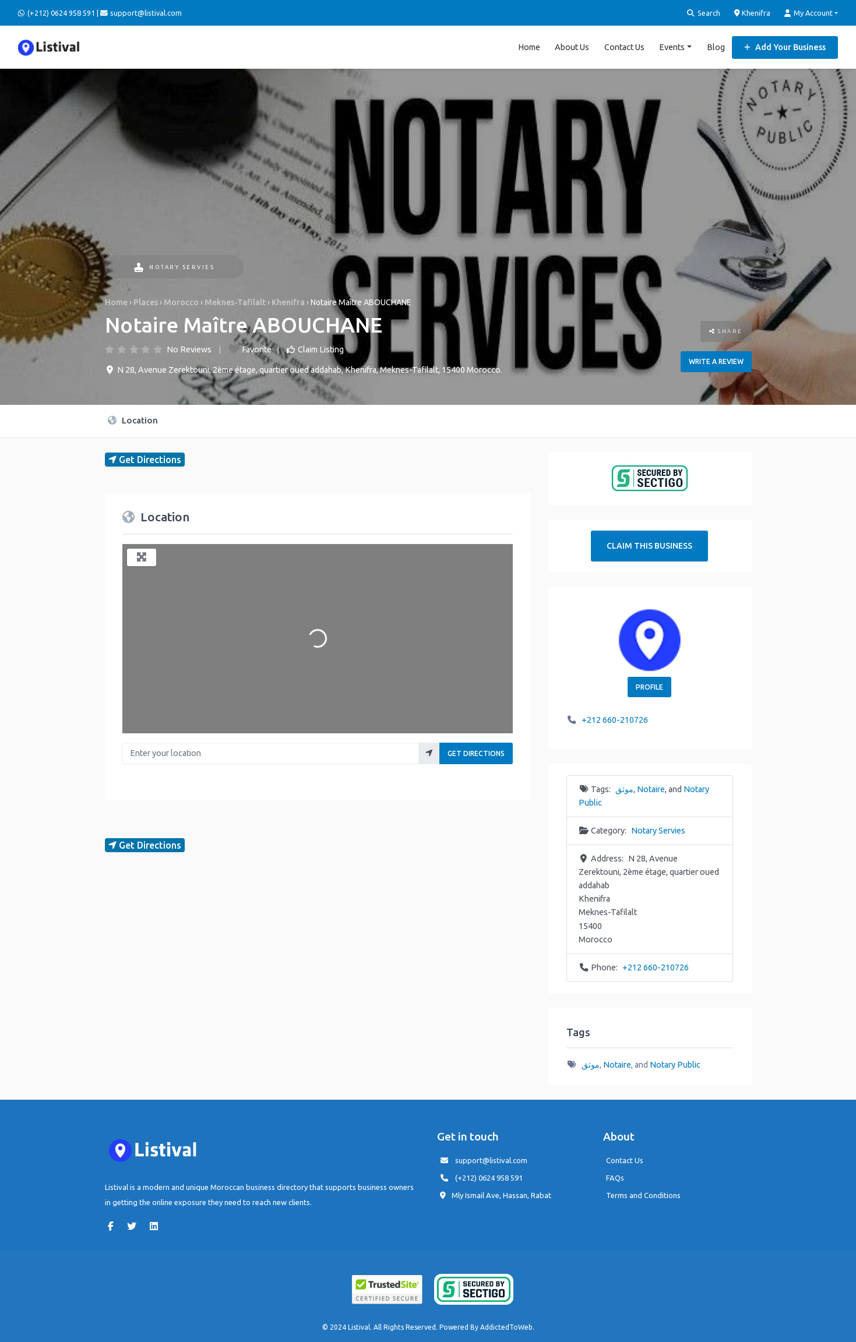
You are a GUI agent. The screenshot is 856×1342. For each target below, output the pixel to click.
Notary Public (675, 1064)
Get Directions (476, 753)
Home (529, 46)
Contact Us (624, 46)
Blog (716, 46)
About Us (572, 46)
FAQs (615, 1177)
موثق (624, 789)
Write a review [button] (716, 361)
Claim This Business (649, 545)
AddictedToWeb (506, 1327)
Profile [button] (649, 686)
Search (703, 13)
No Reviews (189, 349)
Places (145, 302)
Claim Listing (321, 349)
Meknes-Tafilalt (235, 302)
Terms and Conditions (643, 1195)
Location (133, 420)
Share (726, 331)
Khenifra (752, 13)
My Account (808, 13)
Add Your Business (785, 46)
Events (672, 46)
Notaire (651, 789)
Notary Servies (174, 267)
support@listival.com (491, 1160)
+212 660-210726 (615, 720)
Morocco (181, 302)
